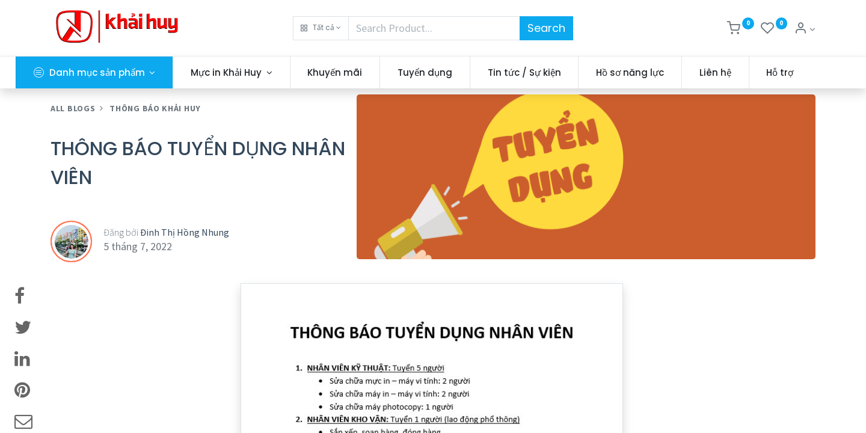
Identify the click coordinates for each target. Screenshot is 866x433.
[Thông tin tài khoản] (804, 29)
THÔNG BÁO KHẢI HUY (155, 140)
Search (546, 27)
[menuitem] (370, 72)
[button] (321, 28)
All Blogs (73, 140)
